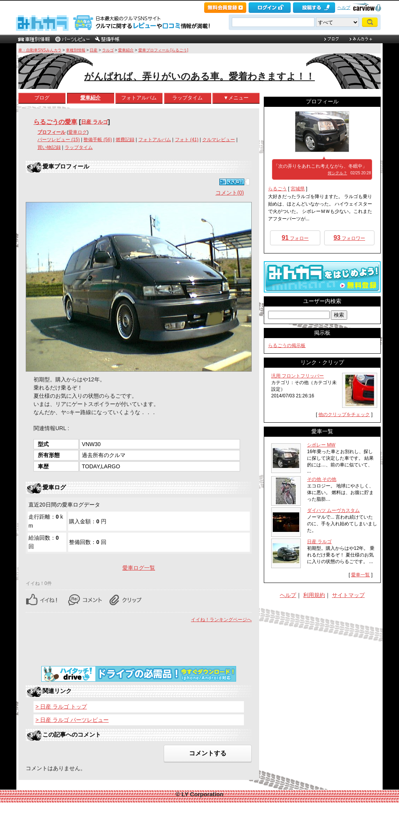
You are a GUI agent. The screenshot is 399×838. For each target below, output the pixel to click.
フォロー (295, 237)
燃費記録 (125, 139)
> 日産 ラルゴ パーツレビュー (72, 720)
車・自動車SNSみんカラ (40, 50)
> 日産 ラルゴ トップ (61, 706)
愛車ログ (77, 132)
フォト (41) (187, 139)
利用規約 (314, 595)
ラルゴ (108, 50)
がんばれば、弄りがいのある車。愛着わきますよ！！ (199, 76)
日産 (93, 50)
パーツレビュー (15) (58, 139)
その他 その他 (321, 479)
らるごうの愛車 (55, 121)
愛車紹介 (126, 50)
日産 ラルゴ (94, 122)
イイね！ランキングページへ (221, 619)
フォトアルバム (139, 98)
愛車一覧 (360, 575)
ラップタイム (187, 98)
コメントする (207, 753)
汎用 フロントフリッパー (297, 376)
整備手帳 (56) (97, 139)
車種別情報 (75, 50)
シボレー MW (321, 445)
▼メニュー (236, 98)
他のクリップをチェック (344, 414)
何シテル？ (337, 173)
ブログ (41, 98)
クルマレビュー (218, 139)
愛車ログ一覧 (138, 568)
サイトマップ (348, 595)
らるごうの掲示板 (286, 345)
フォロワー (349, 237)
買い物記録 (49, 147)
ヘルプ (343, 7)
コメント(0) (229, 193)
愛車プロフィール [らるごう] (163, 50)
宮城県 (298, 188)
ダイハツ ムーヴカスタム (333, 510)
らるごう (277, 188)
